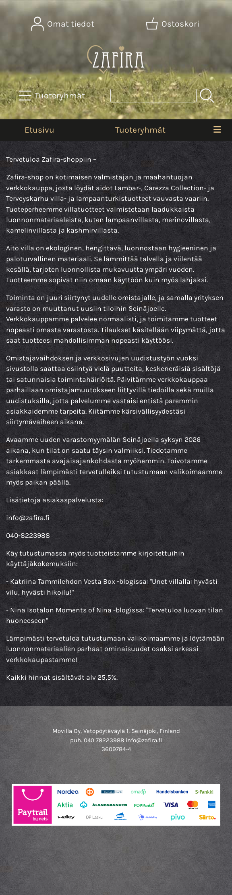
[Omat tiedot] (63, 23)
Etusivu (39, 130)
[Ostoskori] (173, 23)
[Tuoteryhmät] (52, 95)
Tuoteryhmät (140, 130)
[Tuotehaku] (153, 95)
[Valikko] (217, 130)
